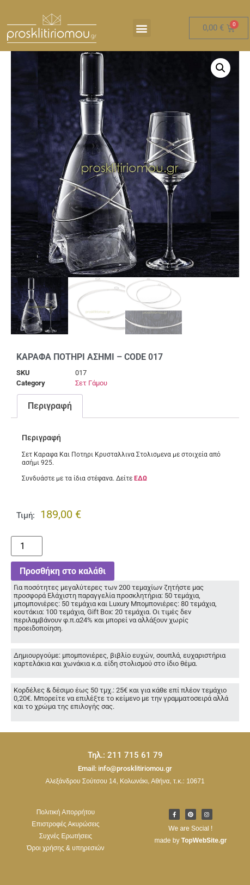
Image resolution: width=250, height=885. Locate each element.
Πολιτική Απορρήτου (65, 819)
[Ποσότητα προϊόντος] (26, 553)
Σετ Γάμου (91, 390)
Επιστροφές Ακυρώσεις (65, 831)
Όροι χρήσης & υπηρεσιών (65, 855)
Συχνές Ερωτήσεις (65, 843)
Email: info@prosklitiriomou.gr (125, 775)
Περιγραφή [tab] (50, 413)
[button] (142, 28)
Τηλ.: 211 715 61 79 (125, 762)
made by (190, 847)
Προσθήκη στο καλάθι (63, 578)
